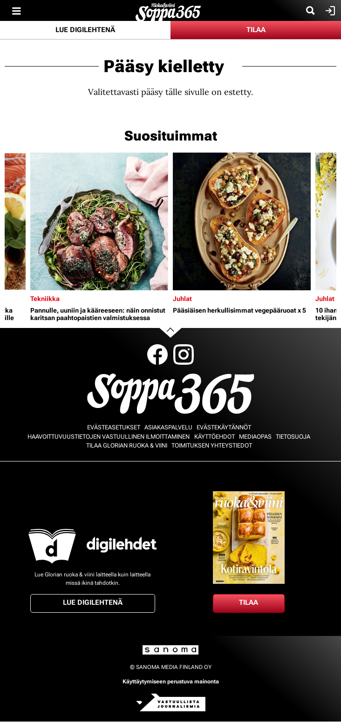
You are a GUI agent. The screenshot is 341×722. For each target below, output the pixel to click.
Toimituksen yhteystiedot (211, 445)
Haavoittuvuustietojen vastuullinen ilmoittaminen (108, 436)
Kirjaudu (329, 10)
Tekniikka (45, 298)
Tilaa (256, 30)
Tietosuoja (293, 436)
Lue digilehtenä (85, 30)
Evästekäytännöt (224, 427)
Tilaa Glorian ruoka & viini (126, 445)
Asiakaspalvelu (168, 427)
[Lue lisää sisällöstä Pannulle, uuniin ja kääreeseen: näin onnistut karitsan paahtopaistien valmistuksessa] (99, 221)
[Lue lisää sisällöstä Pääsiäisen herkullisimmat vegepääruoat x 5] (242, 221)
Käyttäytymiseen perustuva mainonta (171, 681)
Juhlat (182, 298)
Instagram (183, 354)
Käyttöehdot (214, 436)
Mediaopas (255, 436)
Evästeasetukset (113, 427)
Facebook (157, 354)
